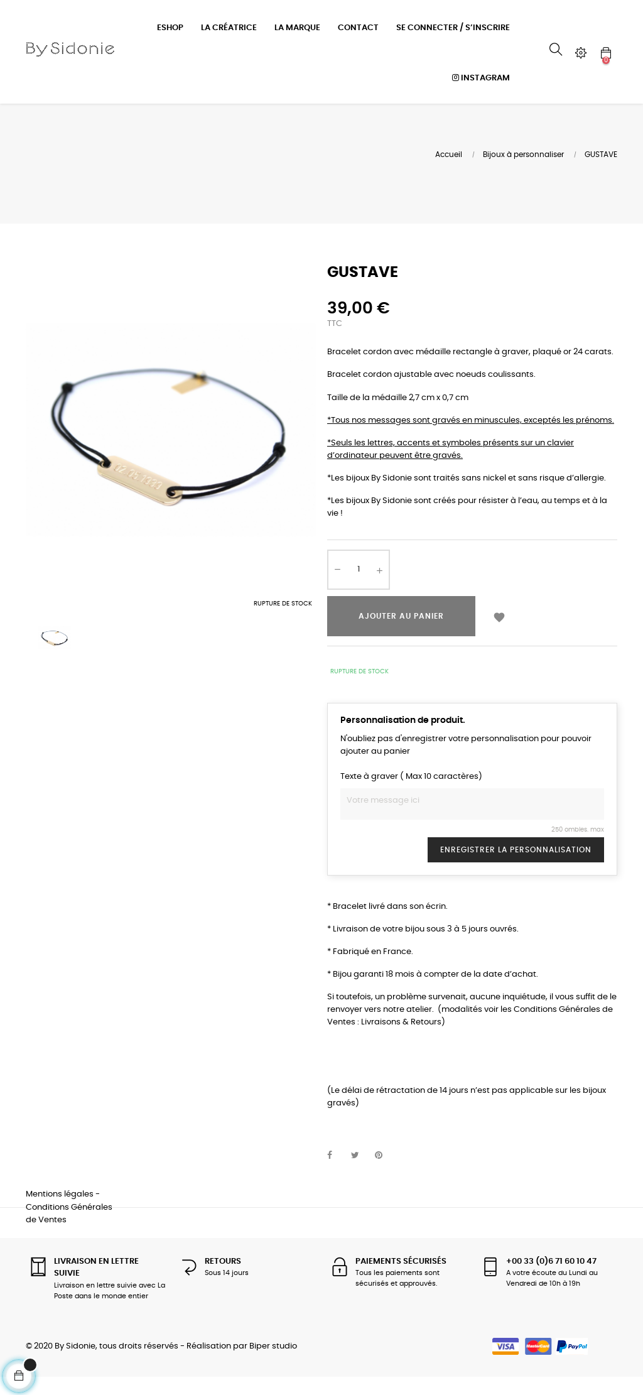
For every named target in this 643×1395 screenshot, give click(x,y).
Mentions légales (60, 1211)
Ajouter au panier (401, 632)
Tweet (360, 1173)
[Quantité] (358, 586)
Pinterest (384, 1173)
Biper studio (273, 1363)
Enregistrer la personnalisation (516, 866)
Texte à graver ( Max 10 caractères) (411, 794)
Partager (336, 1173)
